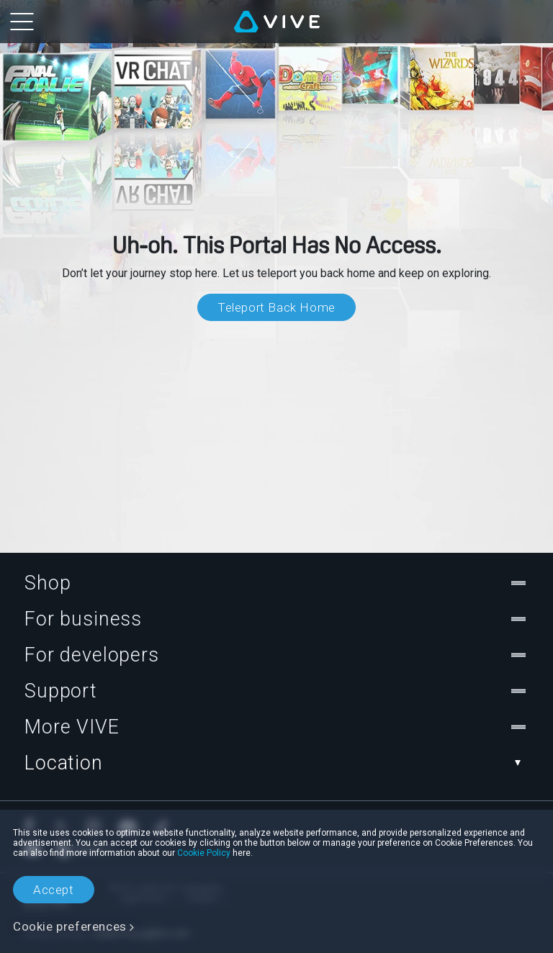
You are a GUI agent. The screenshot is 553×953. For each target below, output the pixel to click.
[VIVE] (277, 21)
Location (276, 763)
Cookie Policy (203, 853)
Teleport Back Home (276, 307)
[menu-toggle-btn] (21, 21)
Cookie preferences (70, 926)
